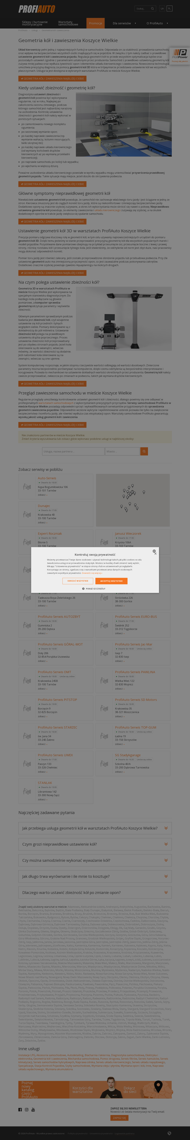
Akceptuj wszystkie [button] (111, 581)
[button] (95, 589)
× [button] (155, 553)
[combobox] (155, 551)
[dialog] (95, 570)
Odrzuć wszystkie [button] (77, 580)
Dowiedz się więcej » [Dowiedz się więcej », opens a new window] (92, 573)
